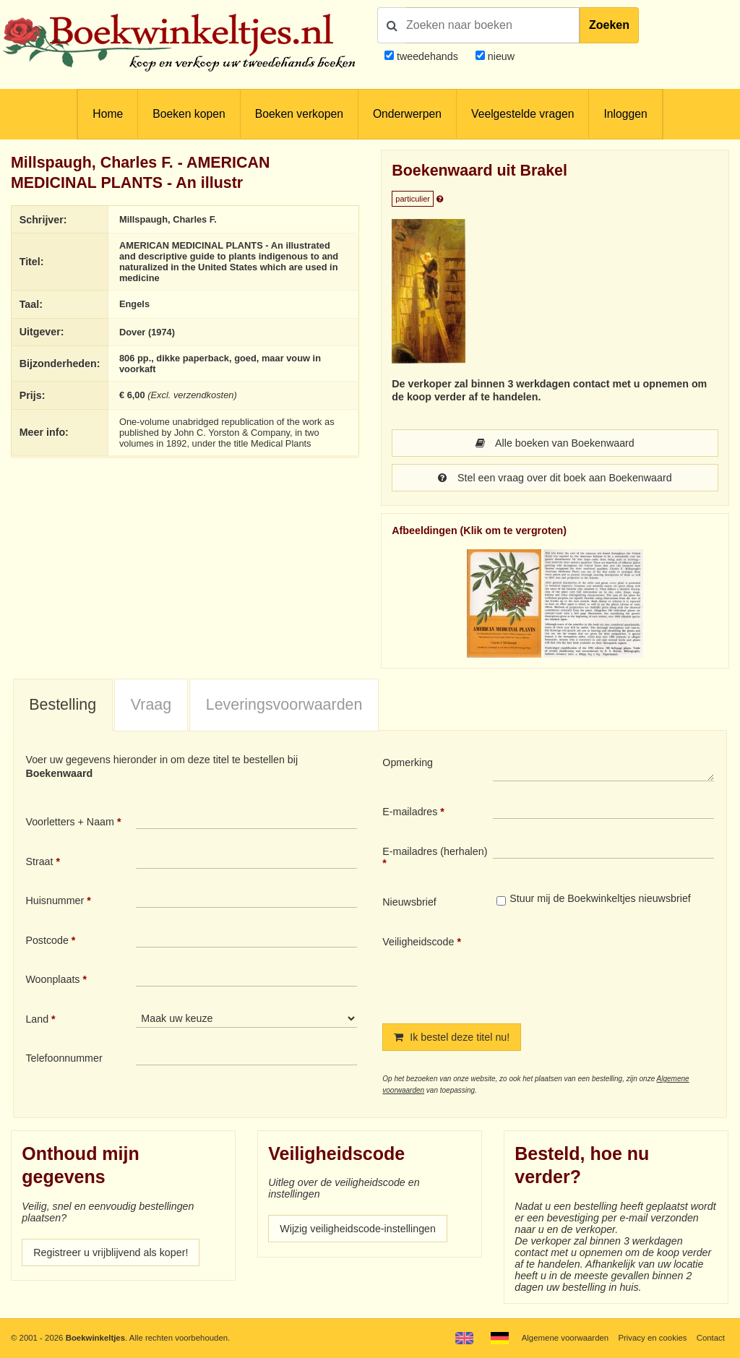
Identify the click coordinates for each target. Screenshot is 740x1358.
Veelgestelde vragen (522, 114)
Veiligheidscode (418, 941)
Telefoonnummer (63, 1058)
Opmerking (407, 762)
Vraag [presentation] (151, 704)
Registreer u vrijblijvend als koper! (110, 1252)
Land (36, 1019)
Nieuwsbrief (409, 902)
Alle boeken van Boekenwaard (555, 443)
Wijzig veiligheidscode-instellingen (358, 1228)
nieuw (500, 56)
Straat (39, 861)
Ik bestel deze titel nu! (451, 1037)
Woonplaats (52, 979)
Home (107, 114)
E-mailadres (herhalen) (434, 851)
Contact (711, 1337)
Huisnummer (54, 900)
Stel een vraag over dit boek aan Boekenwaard (554, 478)
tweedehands (427, 56)
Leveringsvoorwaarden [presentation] (284, 704)
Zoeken (609, 25)
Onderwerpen (407, 114)
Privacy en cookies (652, 1337)
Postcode (46, 940)
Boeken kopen (188, 114)
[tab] (63, 705)
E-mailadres (409, 811)
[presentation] (613, 968)
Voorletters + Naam (69, 822)
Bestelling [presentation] (62, 704)
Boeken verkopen (299, 114)
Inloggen (625, 114)
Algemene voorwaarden (565, 1337)
